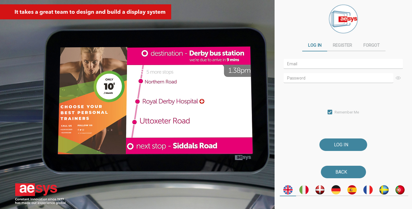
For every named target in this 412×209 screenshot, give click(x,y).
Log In (314, 45)
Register (342, 45)
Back (341, 172)
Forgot (371, 45)
